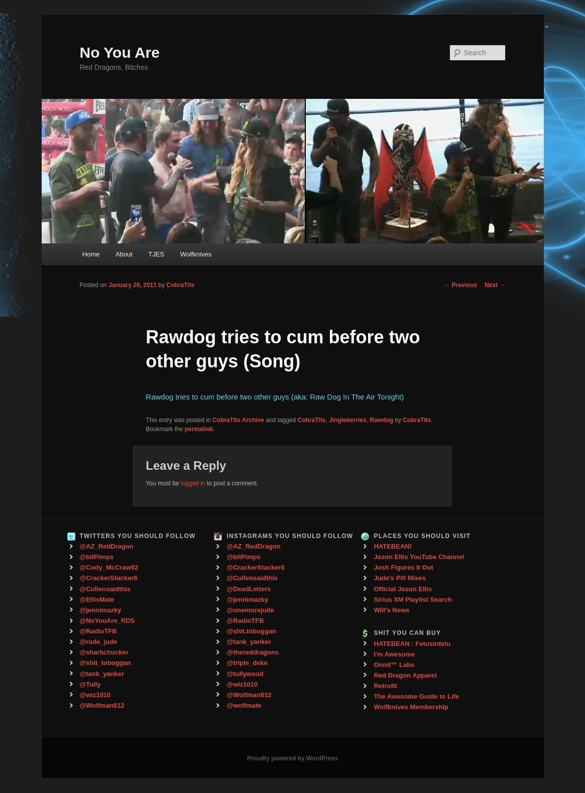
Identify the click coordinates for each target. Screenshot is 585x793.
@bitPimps (97, 557)
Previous (460, 285)
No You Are (120, 52)
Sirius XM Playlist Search (412, 599)
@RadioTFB (98, 631)
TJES (156, 254)
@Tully (90, 684)
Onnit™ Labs (394, 665)
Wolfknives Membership (411, 707)
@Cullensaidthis (105, 589)
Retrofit (385, 686)
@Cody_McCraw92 (109, 567)
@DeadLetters (248, 589)
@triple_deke (246, 663)
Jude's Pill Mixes (400, 578)
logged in (193, 483)
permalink (199, 429)
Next (495, 285)
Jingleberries (348, 420)
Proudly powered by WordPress (292, 758)
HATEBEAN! (393, 546)
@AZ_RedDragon (107, 546)
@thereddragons (252, 652)
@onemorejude (250, 610)
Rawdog (381, 420)
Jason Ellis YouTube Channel (419, 557)
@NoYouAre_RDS (107, 620)
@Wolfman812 (102, 705)
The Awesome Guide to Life (416, 696)
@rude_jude (99, 641)
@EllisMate (97, 599)
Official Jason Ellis (403, 589)
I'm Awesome (394, 654)
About (124, 254)
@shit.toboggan (251, 631)
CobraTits (180, 285)
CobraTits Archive (238, 420)
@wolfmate (243, 705)
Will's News (391, 610)
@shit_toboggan (105, 663)
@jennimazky (101, 610)
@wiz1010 (95, 695)
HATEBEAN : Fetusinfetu (412, 643)
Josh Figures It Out (403, 567)
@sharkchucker (104, 652)
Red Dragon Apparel (405, 675)
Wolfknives (196, 254)
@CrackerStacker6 (109, 578)
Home (91, 254)
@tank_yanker (102, 674)
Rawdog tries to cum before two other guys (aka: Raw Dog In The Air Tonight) (275, 396)
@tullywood (244, 674)
